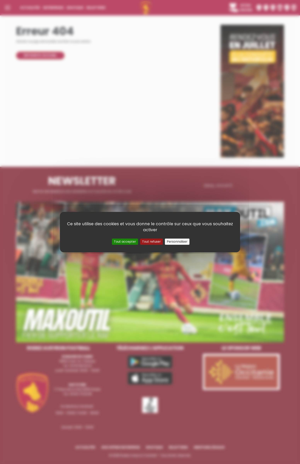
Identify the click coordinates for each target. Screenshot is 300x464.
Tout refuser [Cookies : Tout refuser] (151, 241)
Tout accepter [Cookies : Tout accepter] (125, 241)
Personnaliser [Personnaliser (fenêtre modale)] (177, 241)
